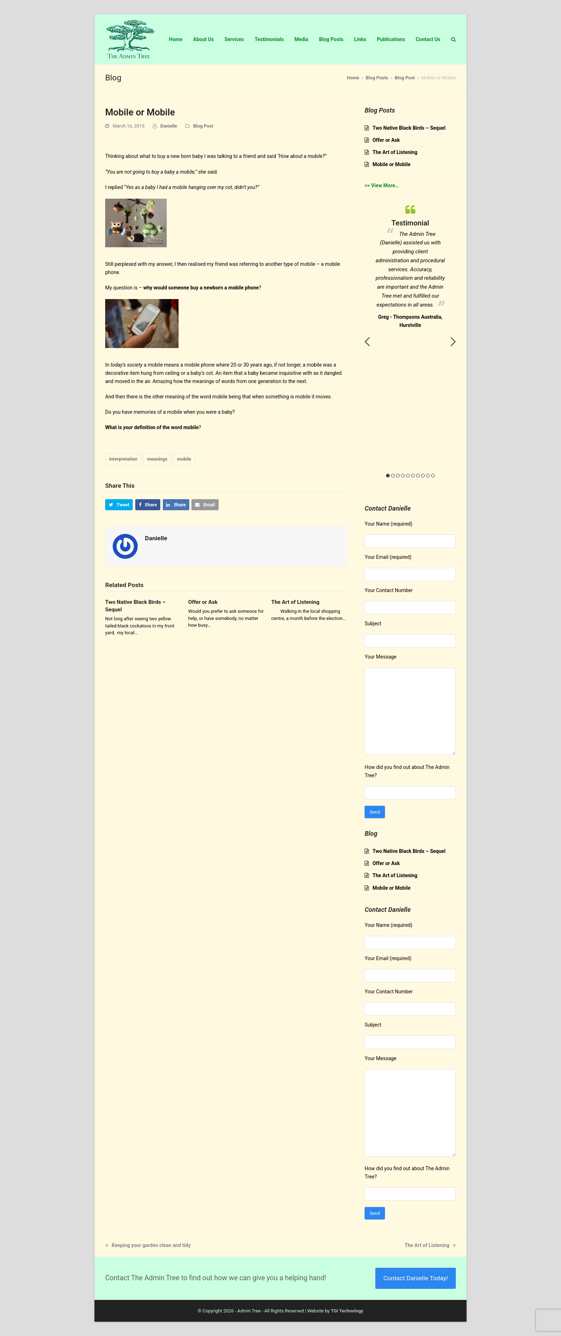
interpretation (123, 459)
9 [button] (428, 475)
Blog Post (203, 126)
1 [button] (388, 475)
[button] (119, 504)
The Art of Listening (295, 602)
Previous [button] (367, 341)
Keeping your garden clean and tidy (148, 1245)
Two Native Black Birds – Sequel (408, 128)
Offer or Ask (203, 602)
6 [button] (413, 475)
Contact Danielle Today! (415, 1278)
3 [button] (398, 475)
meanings (157, 459)
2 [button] (393, 475)
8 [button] (423, 475)
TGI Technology (347, 1310)
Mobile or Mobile (391, 164)
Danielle (168, 126)
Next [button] (453, 341)
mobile (184, 459)
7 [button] (418, 475)
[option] (410, 265)
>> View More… (382, 185)
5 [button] (408, 475)
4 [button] (403, 475)
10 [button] (433, 475)
